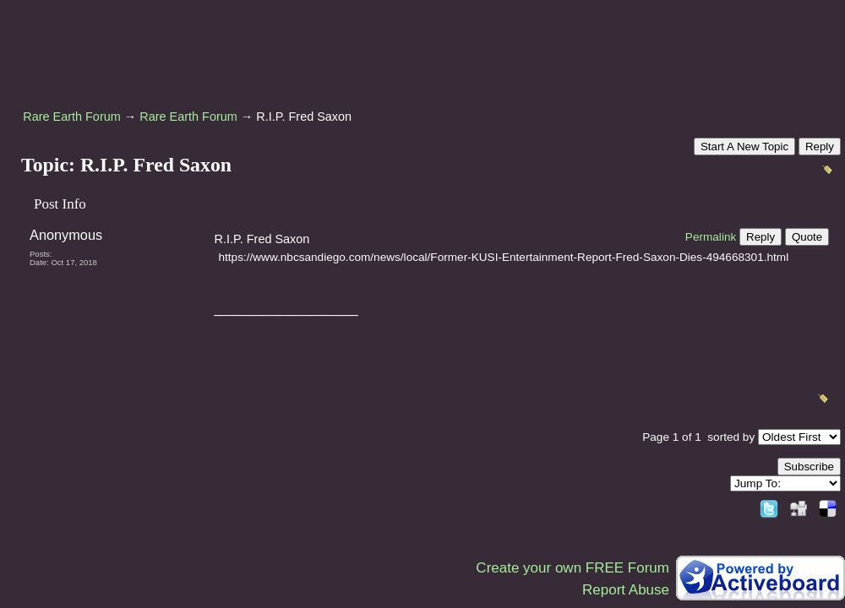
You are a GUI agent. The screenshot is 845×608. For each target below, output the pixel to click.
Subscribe (809, 466)
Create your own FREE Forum (572, 568)
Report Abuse (625, 590)
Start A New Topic (744, 146)
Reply (819, 146)
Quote (807, 237)
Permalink (710, 237)
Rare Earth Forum (72, 116)
